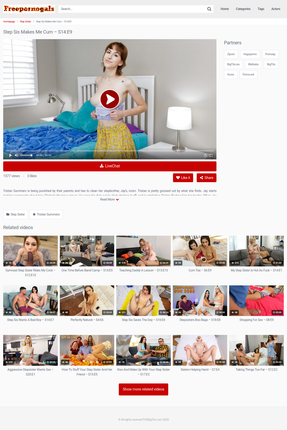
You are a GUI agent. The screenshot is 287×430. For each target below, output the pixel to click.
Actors (275, 9)
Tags (261, 9)
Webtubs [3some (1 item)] (253, 64)
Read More (109, 199)
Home (225, 9)
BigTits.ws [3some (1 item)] (233, 64)
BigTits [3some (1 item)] (271, 64)
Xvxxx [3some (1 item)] (230, 74)
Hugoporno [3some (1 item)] (250, 54)
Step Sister (25, 21)
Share (206, 178)
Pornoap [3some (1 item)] (270, 54)
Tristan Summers (46, 214)
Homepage (9, 21)
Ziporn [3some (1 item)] (231, 54)
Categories (243, 9)
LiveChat (110, 166)
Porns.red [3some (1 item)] (248, 74)
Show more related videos (143, 389)
